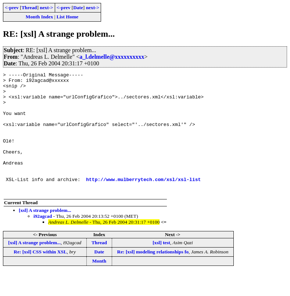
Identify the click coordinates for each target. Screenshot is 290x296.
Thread (29, 7)
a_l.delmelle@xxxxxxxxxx (111, 57)
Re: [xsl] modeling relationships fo (153, 276)
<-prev (12, 7)
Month (99, 285)
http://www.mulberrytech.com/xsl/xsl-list (143, 201)
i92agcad (42, 240)
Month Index (39, 16)
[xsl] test (161, 267)
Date (78, 7)
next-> (46, 7)
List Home (68, 16)
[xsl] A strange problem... (45, 234)
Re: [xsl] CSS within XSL (40, 276)
